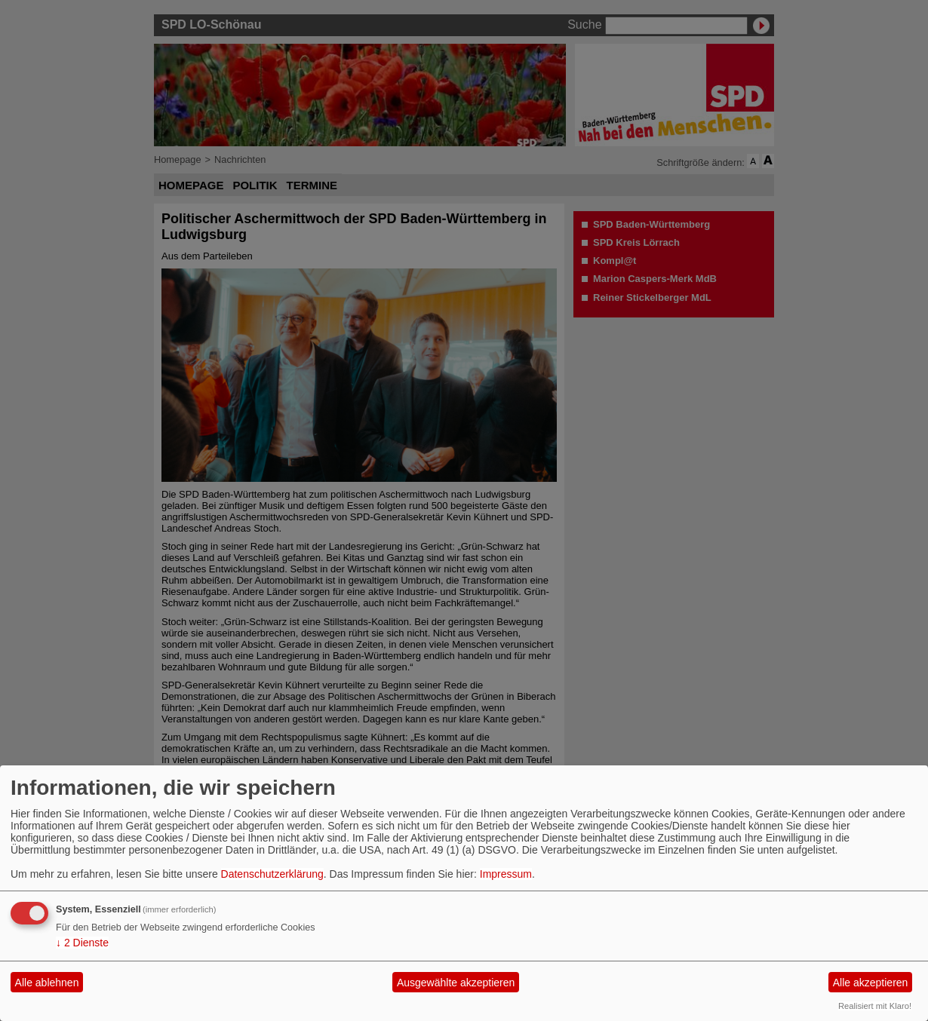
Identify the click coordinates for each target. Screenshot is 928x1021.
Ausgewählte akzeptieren (456, 983)
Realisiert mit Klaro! (874, 1005)
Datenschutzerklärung (272, 874)
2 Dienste (82, 943)
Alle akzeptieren (870, 983)
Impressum (506, 874)
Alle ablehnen (47, 983)
